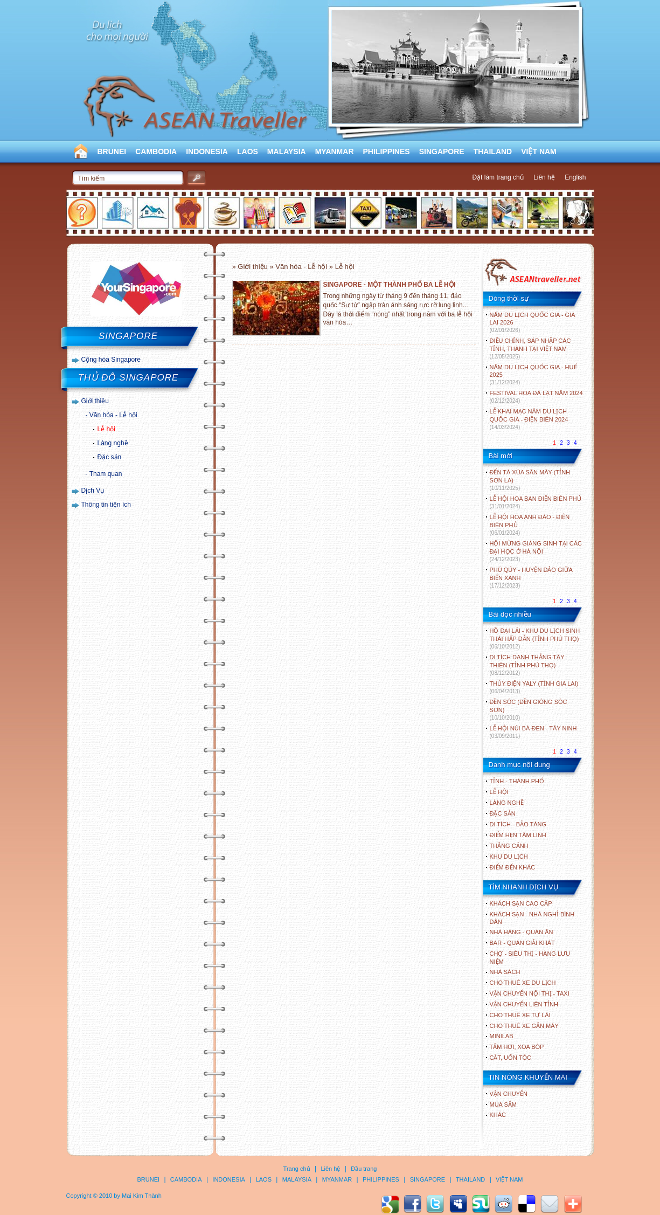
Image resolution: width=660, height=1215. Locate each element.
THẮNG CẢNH (509, 846)
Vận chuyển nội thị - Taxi (529, 993)
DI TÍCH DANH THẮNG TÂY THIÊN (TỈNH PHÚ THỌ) (527, 665)
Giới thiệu (95, 401)
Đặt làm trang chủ (497, 177)
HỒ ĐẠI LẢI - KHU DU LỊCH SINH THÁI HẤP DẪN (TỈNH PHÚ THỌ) (535, 638)
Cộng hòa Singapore (111, 359)
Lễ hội (106, 429)
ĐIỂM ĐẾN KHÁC (513, 867)
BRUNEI (112, 151)
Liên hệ (544, 177)
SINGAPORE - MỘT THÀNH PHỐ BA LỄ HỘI (389, 284)
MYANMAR (334, 151)
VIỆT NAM (539, 151)
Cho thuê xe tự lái (520, 1015)
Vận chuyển (508, 1093)
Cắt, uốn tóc (511, 1057)
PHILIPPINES (386, 151)
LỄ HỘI (499, 792)
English (575, 177)
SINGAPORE (441, 151)
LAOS (247, 151)
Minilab (501, 1036)
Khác (498, 1115)
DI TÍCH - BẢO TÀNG (518, 824)
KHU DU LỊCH (509, 856)
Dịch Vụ (93, 490)
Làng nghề (113, 443)
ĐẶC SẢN (503, 813)
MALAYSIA (286, 151)
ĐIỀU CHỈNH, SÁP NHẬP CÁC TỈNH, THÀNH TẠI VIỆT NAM (530, 348)
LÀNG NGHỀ (507, 802)
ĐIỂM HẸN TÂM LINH (518, 835)
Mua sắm (503, 1104)
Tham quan (105, 474)
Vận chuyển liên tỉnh (524, 1004)
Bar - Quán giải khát (522, 943)
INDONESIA (207, 151)
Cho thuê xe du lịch (523, 982)
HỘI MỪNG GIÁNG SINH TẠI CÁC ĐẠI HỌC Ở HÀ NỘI (536, 551)
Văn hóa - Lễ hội (113, 415)
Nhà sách (505, 972)
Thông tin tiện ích (106, 504)
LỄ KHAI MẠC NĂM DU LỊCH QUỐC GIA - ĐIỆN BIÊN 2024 (529, 419)
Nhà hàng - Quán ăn (521, 932)
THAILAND (493, 151)
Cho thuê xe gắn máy (524, 1026)
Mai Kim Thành (142, 1195)
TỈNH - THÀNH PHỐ (517, 781)
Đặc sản (110, 457)
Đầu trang (364, 1168)
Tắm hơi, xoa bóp (517, 1047)
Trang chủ (296, 1168)
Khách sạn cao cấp (521, 903)
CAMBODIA (156, 151)
